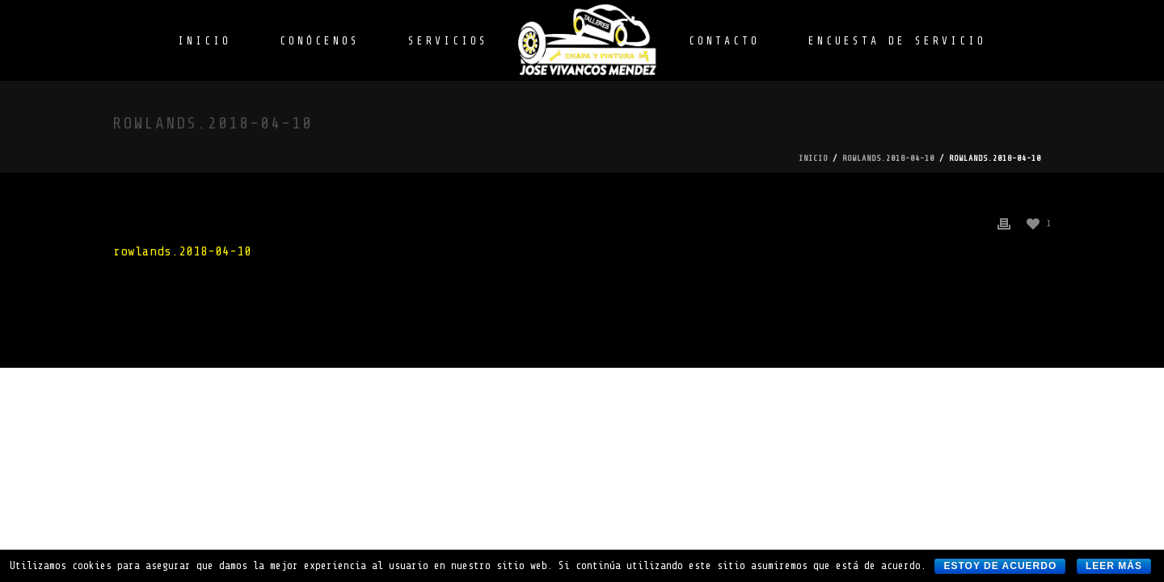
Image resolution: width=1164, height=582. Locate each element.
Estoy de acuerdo (999, 565)
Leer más (1114, 565)
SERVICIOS (448, 41)
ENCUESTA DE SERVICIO (897, 41)
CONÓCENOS (320, 41)
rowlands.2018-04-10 (888, 158)
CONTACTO (724, 41)
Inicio (813, 158)
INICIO (204, 41)
